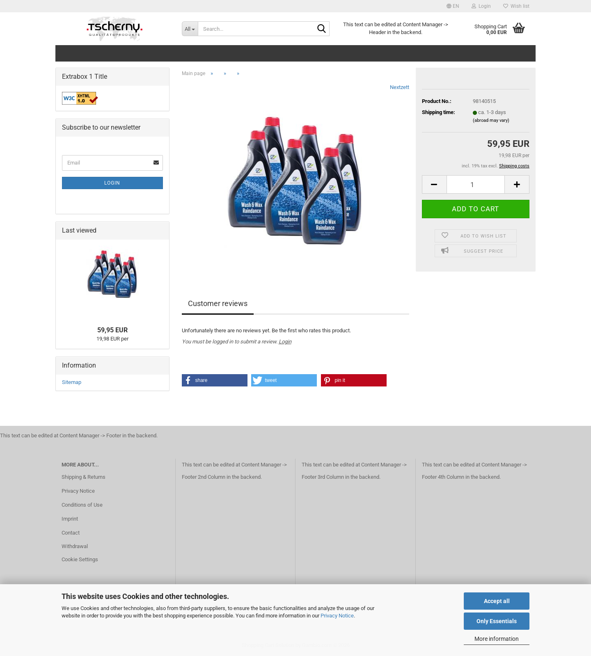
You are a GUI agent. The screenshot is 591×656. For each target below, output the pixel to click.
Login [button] (481, 6)
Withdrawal (75, 546)
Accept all (497, 601)
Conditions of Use (82, 505)
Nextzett (399, 87)
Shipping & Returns (83, 477)
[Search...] (190, 28)
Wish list (516, 6)
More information (496, 638)
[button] (452, 6)
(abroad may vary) (491, 120)
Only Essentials (496, 621)
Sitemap (71, 382)
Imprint (70, 519)
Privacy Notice (337, 616)
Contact (71, 533)
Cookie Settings (80, 559)
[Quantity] (476, 184)
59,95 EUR (112, 330)
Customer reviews (217, 303)
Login (285, 341)
